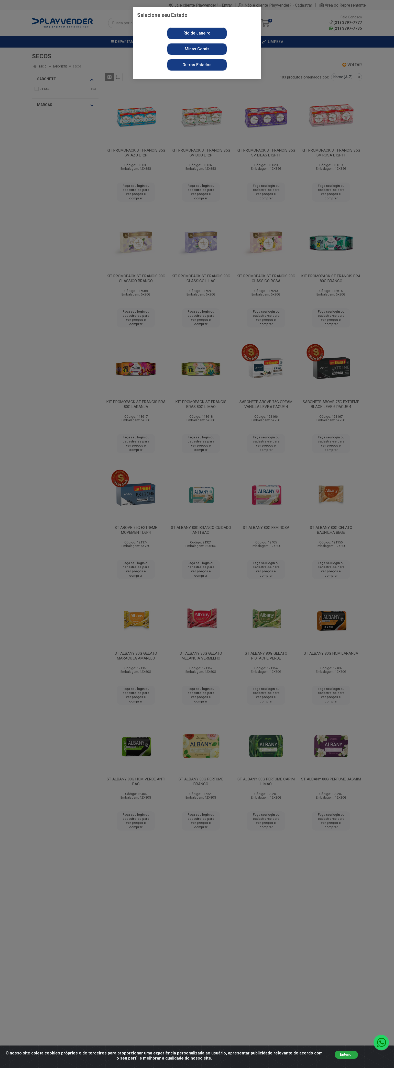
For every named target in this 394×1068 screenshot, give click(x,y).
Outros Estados (197, 64)
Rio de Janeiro (197, 33)
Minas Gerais (197, 49)
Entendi (346, 1054)
